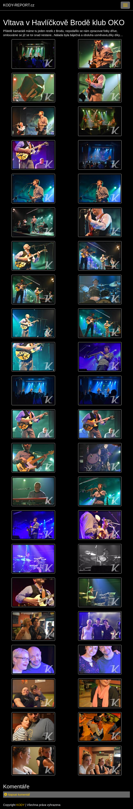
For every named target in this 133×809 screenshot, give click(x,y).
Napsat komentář (17, 794)
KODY (20, 805)
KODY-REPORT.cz (18, 5)
